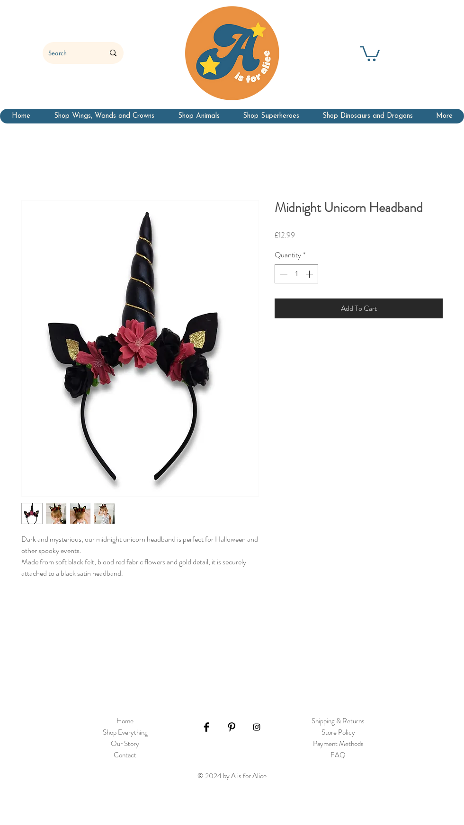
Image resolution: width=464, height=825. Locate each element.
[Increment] (310, 274)
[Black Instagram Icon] (256, 727)
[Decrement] (282, 274)
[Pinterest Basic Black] (231, 727)
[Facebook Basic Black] (206, 727)
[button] (370, 52)
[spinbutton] (296, 274)
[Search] (69, 53)
